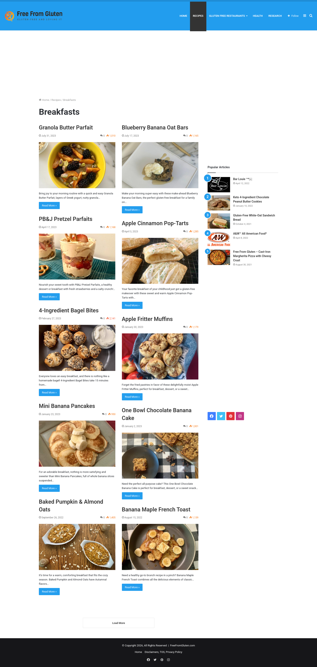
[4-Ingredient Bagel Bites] (77, 348)
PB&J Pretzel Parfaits (65, 219)
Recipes (198, 15)
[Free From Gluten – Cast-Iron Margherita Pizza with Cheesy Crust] (219, 257)
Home (183, 15)
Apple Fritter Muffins (147, 319)
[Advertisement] (158, 63)
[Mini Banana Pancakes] (77, 444)
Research (275, 15)
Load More (118, 624)
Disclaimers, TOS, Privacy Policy (163, 653)
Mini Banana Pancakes (67, 406)
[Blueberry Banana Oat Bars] (160, 165)
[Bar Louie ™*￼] (219, 184)
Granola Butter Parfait (66, 127)
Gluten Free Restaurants (227, 15)
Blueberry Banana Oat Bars (155, 127)
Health (258, 15)
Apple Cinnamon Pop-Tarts (155, 223)
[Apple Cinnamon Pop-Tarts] (160, 261)
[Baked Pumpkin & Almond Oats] (77, 547)
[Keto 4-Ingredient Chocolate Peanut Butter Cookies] (219, 202)
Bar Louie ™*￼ (242, 179)
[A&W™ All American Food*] (219, 239)
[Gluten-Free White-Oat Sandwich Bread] (219, 221)
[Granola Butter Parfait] (77, 165)
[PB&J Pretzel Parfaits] (77, 257)
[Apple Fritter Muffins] (160, 356)
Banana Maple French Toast (156, 509)
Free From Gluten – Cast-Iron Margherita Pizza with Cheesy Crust (252, 256)
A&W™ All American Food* (250, 233)
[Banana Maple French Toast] (160, 547)
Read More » (49, 205)
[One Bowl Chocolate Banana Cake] (160, 456)
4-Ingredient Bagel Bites (69, 310)
